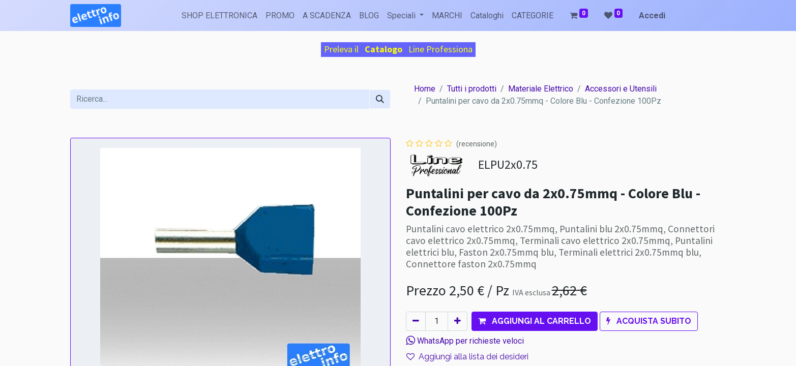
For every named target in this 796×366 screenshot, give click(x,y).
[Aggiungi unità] (457, 321)
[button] (534, 321)
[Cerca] (380, 99)
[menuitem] (219, 16)
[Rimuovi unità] (416, 321)
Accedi (652, 15)
